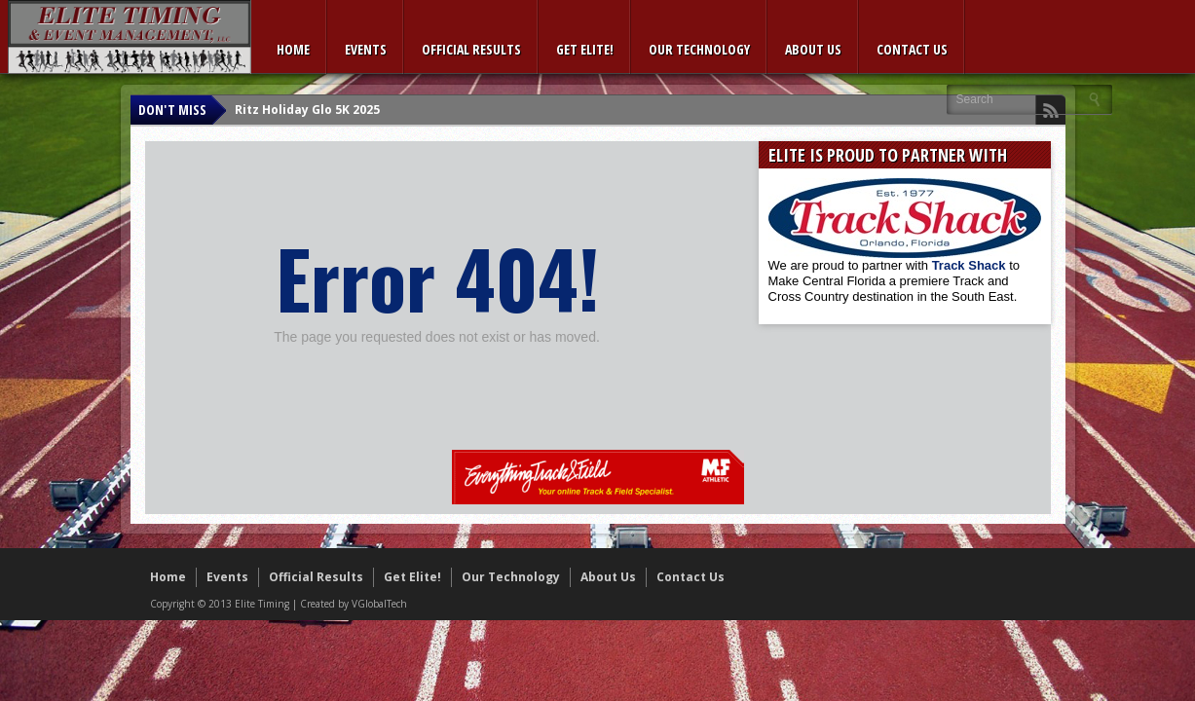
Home (293, 49)
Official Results (471, 49)
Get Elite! (585, 49)
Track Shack (971, 265)
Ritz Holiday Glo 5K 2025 (307, 109)
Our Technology (699, 49)
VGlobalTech (379, 603)
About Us (813, 49)
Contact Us (912, 49)
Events (366, 49)
